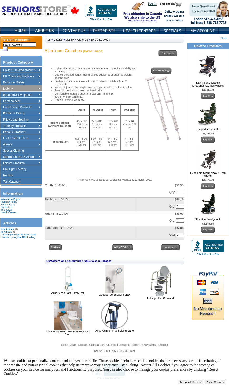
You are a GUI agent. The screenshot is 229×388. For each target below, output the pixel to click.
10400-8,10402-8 (101, 39)
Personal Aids (21, 101)
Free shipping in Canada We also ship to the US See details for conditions (133, 11)
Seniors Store (40, 11)
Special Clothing (16, 151)
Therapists (104, 30)
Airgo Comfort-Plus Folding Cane (114, 330)
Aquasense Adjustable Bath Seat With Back (68, 333)
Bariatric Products (21, 132)
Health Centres (9, 212)
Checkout (111, 344)
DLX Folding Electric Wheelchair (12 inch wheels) (208, 84)
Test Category (14, 182)
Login (152, 4)
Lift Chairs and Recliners (21, 76)
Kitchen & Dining (21, 114)
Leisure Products (21, 163)
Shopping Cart (172, 4)
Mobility (21, 89)
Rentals (10, 176)
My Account (202, 30)
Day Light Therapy (17, 169)
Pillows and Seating (21, 120)
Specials (173, 30)
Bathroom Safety (21, 83)
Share (223, 38)
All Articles (6, 232)
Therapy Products (21, 126)
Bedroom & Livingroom (21, 95)
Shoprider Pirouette (208, 129)
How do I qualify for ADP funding (18, 237)
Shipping (163, 344)
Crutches (82, 39)
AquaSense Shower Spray (114, 294)
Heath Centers (139, 30)
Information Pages (10, 199)
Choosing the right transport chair (18, 234)
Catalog (58, 39)
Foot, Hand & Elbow (21, 138)
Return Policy (8, 204)
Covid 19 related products (22, 70)
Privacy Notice (148, 344)
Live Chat (207, 11)
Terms (135, 344)
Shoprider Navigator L (208, 219)
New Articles (7, 229)
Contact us (124, 344)
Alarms (21, 145)
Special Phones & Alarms (22, 157)
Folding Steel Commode (161, 298)
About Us (44, 30)
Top (48, 39)
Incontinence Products (21, 107)
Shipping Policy (9, 202)
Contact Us (74, 30)
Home (20, 30)
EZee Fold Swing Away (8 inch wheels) (208, 174)
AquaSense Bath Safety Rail (68, 292)
